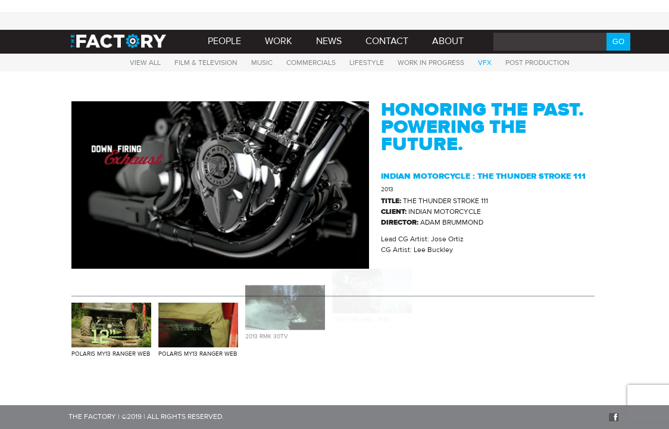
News (329, 41)
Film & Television (205, 62)
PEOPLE (224, 41)
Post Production (537, 62)
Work (278, 41)
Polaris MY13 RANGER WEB (110, 354)
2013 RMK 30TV (266, 332)
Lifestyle (366, 62)
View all (145, 62)
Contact (386, 41)
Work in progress (431, 62)
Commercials (311, 62)
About (448, 41)
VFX (485, 62)
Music (262, 62)
